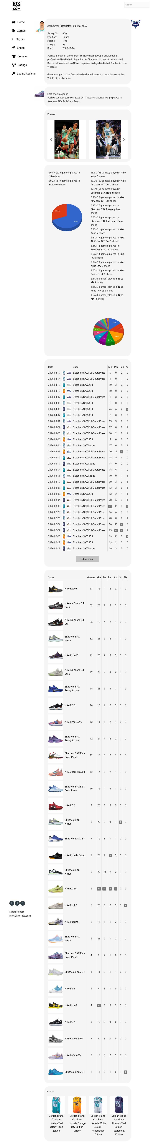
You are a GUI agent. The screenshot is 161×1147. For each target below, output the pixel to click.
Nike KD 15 (71, 888)
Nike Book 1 (71, 905)
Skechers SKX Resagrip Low (106, 209)
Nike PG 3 (70, 988)
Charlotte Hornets (70, 26)
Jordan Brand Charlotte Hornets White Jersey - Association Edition (98, 1116)
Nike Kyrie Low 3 (73, 722)
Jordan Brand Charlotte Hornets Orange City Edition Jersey (77, 1114)
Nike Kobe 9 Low (74, 1038)
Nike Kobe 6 (71, 588)
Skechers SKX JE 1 (101, 249)
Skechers (54, 184)
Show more (87, 559)
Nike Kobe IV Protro (75, 855)
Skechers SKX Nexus (102, 192)
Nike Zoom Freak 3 (75, 772)
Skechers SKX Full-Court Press (107, 221)
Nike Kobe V (71, 655)
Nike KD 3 (70, 805)
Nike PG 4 (70, 1021)
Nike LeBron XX (73, 1055)
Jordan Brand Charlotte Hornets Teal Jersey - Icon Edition (56, 1114)
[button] (51, 139)
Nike (51, 176)
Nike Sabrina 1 (72, 922)
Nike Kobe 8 (71, 1005)
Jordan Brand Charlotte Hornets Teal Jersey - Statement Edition (119, 1116)
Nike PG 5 (70, 705)
